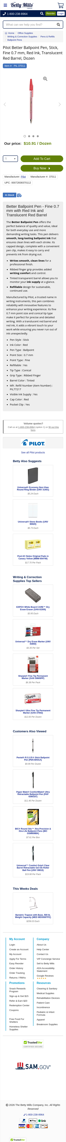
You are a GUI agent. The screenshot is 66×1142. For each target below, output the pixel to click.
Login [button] (61, 13)
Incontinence (43, 1007)
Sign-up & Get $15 (19, 996)
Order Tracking (17, 973)
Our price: (12, 143)
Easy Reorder (16, 963)
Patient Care (43, 1002)
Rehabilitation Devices (48, 998)
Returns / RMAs (17, 977)
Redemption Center (19, 1005)
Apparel (41, 1019)
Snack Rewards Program (17, 990)
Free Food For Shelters (16, 1020)
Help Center (43, 949)
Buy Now (41, 168)
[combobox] (10, 158)
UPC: (8, 182)
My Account (15, 954)
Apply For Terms (17, 959)
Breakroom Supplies (47, 1024)
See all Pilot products (33, 452)
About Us (41, 944)
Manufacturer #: (39, 176)
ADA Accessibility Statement (46, 969)
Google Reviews (45, 975)
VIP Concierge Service (48, 959)
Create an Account (19, 949)
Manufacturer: (12, 176)
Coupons (14, 1010)
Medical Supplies (45, 993)
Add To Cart (42, 159)
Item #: (8, 65)
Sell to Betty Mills (45, 963)
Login (12, 944)
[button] (41, 13)
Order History (16, 968)
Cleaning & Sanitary (47, 988)
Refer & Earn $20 (18, 1001)
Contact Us (42, 954)
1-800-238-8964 (26, 427)
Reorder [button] (50, 13)
